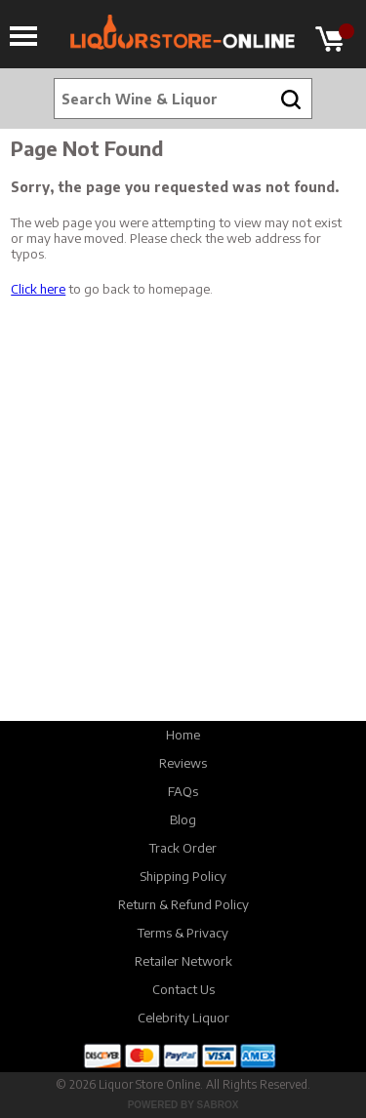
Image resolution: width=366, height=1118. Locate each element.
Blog (183, 819)
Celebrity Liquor (183, 1017)
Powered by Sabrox (183, 1104)
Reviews (183, 763)
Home (183, 734)
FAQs (183, 791)
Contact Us (183, 989)
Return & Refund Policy (183, 904)
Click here (38, 289)
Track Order (183, 848)
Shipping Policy (183, 876)
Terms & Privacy (183, 932)
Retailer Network (183, 961)
